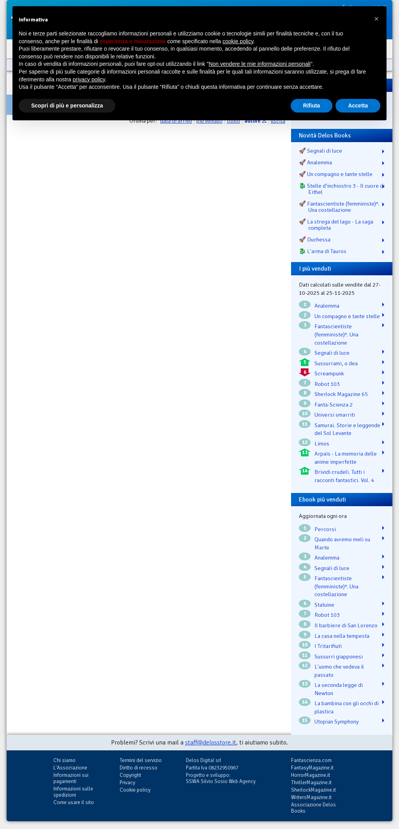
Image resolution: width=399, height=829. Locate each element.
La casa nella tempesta (341, 635)
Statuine (324, 604)
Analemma (326, 305)
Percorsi (325, 529)
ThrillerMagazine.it (311, 782)
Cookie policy (135, 790)
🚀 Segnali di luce (320, 151)
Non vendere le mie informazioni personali (259, 64)
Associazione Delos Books (313, 807)
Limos (321, 443)
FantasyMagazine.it (312, 767)
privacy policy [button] (89, 79)
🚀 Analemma (315, 162)
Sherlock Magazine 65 (341, 394)
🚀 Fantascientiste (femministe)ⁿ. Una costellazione (339, 207)
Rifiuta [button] (311, 105)
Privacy (127, 782)
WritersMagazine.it (311, 797)
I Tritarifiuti (328, 645)
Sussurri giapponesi (338, 656)
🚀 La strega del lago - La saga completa (336, 224)
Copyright (130, 775)
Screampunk (329, 373)
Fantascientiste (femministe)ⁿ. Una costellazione (336, 334)
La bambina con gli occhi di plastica (346, 707)
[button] (376, 18)
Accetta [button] (358, 105)
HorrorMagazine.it (310, 775)
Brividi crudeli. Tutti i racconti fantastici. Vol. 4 (344, 476)
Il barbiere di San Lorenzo (346, 625)
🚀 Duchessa (314, 239)
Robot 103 (327, 383)
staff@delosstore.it (210, 742)
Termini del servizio (141, 760)
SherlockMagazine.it (313, 790)
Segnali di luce (332, 352)
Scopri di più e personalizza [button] (67, 105)
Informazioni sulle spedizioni (73, 791)
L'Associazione (70, 767)
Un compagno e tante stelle (347, 316)
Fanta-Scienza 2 (333, 404)
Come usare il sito (73, 802)
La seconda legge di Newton (338, 689)
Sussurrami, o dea (336, 363)
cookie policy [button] (237, 41)
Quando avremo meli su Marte (342, 543)
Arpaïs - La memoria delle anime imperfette (345, 457)
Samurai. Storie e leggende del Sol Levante (347, 429)
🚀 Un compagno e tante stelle (336, 174)
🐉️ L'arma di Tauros (322, 251)
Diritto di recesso (138, 767)
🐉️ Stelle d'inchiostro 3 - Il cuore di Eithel (342, 189)
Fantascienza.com (311, 760)
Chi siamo (64, 760)
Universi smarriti (334, 414)
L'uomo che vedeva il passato (339, 670)
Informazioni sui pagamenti (70, 778)
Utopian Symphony (336, 721)
